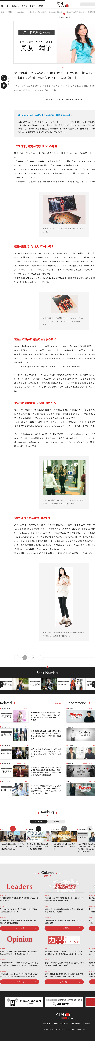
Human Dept (64, 17)
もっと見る (19, 928)
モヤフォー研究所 (37, 5)
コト (8, 5)
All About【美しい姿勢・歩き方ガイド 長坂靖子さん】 (44, 115)
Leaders (71, 727)
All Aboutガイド (54, 99)
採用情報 (86, 1023)
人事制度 (71, 745)
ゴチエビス (56, 829)
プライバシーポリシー (60, 1023)
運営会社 (46, 1023)
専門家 (24, 5)
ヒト (2, 5)
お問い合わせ (75, 1023)
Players (70, 709)
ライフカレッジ (32, 829)
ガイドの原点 (68, 99)
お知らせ (15, 5)
